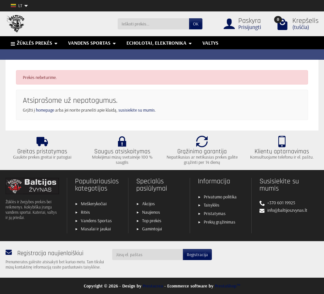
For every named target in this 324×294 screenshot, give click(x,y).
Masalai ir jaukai (96, 229)
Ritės (85, 212)
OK (196, 24)
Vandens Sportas (96, 221)
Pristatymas (215, 213)
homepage (45, 110)
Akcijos (148, 204)
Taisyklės (211, 205)
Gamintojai (152, 229)
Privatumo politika (220, 197)
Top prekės (151, 221)
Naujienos (151, 212)
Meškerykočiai (94, 204)
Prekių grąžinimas (219, 222)
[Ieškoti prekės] (153, 23)
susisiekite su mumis (136, 110)
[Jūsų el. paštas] (147, 254)
